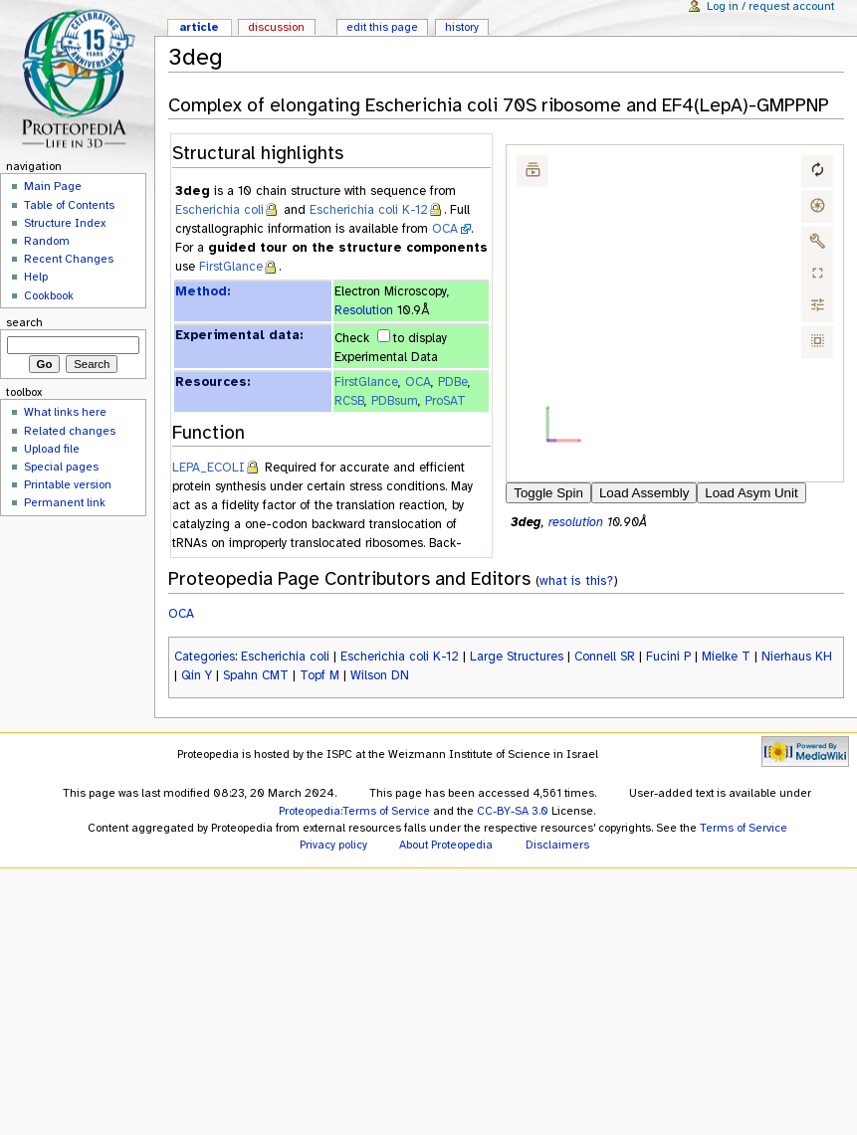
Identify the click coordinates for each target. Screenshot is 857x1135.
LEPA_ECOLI (208, 467)
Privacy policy (333, 844)
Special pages (61, 466)
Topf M (319, 675)
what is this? (576, 580)
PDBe (453, 382)
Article (199, 27)
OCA (445, 229)
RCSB (349, 401)
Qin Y (196, 675)
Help (36, 277)
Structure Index (65, 223)
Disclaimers (557, 844)
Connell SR (604, 656)
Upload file (52, 449)
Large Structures (516, 656)
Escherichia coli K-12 (369, 210)
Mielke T (726, 656)
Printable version (67, 484)
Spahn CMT (256, 675)
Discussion (276, 27)
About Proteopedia (446, 844)
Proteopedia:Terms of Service (354, 811)
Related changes (69, 431)
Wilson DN (379, 675)
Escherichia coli (219, 210)
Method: (202, 291)
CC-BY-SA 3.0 (512, 811)
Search (24, 322)
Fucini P (668, 656)
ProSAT (445, 401)
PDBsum (394, 401)
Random (47, 241)
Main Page (53, 186)
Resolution (363, 310)
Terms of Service (743, 828)
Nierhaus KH (796, 656)
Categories (204, 656)
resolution (575, 522)
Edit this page (382, 27)
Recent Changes (68, 259)
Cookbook (49, 295)
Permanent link (65, 502)
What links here (65, 412)
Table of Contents (69, 205)
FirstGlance (231, 267)
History (462, 27)
